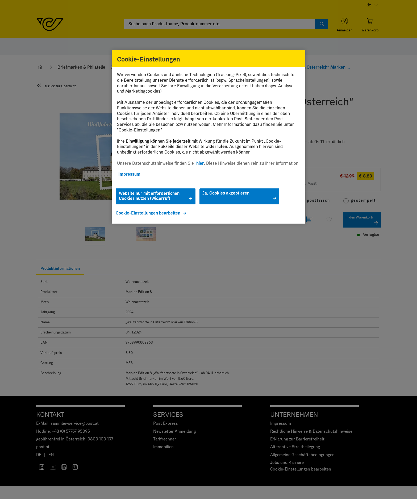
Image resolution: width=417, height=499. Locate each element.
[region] (208, 137)
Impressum (129, 174)
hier (200, 163)
